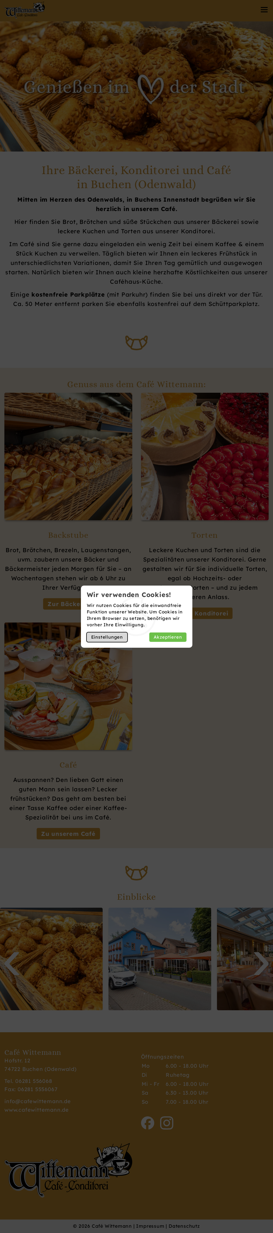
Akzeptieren (168, 637)
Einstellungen (107, 637)
